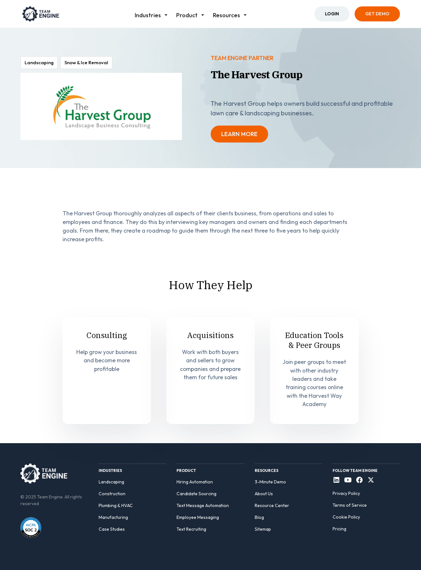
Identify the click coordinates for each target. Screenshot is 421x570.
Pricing (339, 529)
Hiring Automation (195, 482)
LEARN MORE (239, 134)
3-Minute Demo (270, 482)
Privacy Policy (346, 493)
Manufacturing (113, 517)
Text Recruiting (191, 529)
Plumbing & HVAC (116, 505)
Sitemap (263, 529)
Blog (259, 517)
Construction (112, 494)
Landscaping (111, 482)
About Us (264, 494)
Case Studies (112, 529)
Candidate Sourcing (196, 494)
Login (332, 14)
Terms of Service (350, 505)
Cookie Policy (346, 517)
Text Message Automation (203, 505)
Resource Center (272, 505)
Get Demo (377, 14)
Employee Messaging (198, 517)
